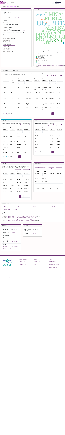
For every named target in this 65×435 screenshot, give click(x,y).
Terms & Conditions (59, 277)
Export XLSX (58, 76)
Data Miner (36, 262)
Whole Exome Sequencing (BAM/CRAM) (12, 214)
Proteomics (14, 209)
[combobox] (17, 2)
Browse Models (13, 6)
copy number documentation (58, 65)
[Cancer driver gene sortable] (21, 81)
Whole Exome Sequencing (10, 206)
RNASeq (35, 206)
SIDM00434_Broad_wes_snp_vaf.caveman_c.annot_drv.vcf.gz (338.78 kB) (21, 219)
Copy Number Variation (44, 206)
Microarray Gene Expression (24, 206)
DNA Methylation (56, 206)
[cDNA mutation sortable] (45, 81)
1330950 (13, 232)
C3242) (24, 30)
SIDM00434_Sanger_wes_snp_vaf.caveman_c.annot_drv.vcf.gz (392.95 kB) (21, 217)
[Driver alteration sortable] (14, 81)
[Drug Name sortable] (5, 130)
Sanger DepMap (37, 261)
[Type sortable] (29, 81)
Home (7, 6)
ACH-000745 (14, 242)
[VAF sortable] (60, 81)
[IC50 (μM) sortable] (19, 130)
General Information (8, 17)
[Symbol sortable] (6, 81)
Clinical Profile (17, 17)
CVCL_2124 (14, 237)
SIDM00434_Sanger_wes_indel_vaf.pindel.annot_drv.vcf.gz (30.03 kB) (20, 216)
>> (61, 113)
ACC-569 (35, 234)
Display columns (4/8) (40, 167)
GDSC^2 (35, 264)
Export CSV (50, 76)
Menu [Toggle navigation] (38, 3)
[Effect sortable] (52, 81)
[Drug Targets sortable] (12, 130)
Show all (5, 113)
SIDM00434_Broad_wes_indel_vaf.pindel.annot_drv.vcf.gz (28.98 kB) (20, 220)
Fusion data (7, 209)
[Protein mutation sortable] (37, 81)
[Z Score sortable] (26, 130)
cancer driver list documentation (44, 65)
